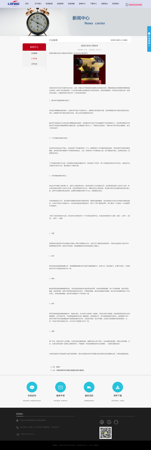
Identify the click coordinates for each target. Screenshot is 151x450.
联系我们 (115, 3)
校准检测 (49, 3)
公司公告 (34, 64)
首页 (27, 3)
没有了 (58, 367)
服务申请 (60, 395)
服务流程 (89, 395)
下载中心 (93, 3)
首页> (114, 40)
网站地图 (55, 445)
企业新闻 (34, 53)
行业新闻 (34, 58)
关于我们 (38, 3)
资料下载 (118, 395)
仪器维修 (71, 3)
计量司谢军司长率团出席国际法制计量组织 (70, 370)
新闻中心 (82, 3)
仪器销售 (60, 3)
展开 (149, 39)
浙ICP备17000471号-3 (82, 445)
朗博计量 (96, 445)
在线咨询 (32, 395)
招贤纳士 (104, 3)
